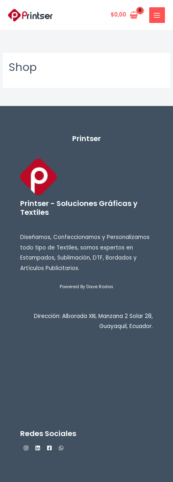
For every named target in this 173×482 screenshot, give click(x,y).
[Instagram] (26, 448)
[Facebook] (49, 448)
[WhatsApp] (61, 448)
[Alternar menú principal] (157, 15)
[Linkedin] (38, 448)
